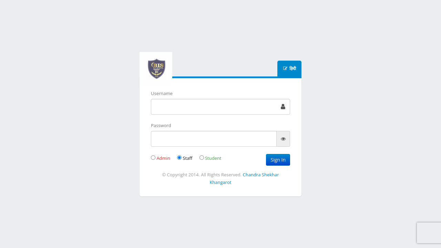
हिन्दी (292, 68)
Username (162, 93)
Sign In (278, 159)
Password (161, 125)
